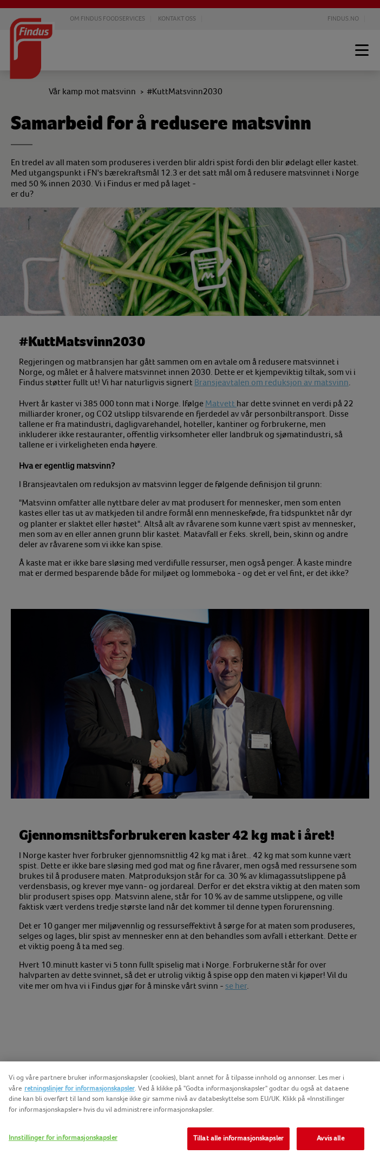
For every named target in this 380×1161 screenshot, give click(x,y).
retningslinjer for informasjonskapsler (79, 1088)
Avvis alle (330, 1138)
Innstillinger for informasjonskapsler (63, 1137)
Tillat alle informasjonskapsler (238, 1138)
